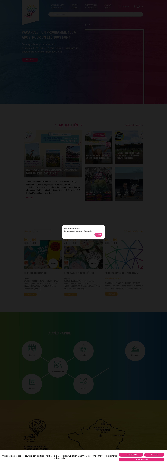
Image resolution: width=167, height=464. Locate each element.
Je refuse (154, 455)
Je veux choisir (141, 459)
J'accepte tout (131, 455)
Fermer (98, 235)
